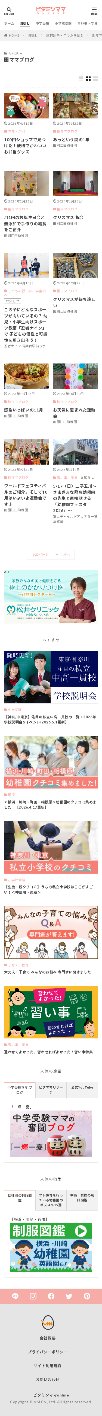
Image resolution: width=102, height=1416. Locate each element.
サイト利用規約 (47, 1365)
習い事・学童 (87, 23)
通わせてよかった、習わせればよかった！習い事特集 (48, 1052)
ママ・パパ (16, 131)
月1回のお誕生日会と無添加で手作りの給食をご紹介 (25, 223)
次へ (66, 555)
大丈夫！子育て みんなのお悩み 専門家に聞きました (47, 972)
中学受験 (42, 23)
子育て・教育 (18, 965)
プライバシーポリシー (47, 1352)
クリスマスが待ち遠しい (74, 302)
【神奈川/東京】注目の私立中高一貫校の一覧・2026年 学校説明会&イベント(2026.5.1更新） (50, 720)
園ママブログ (67, 131)
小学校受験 (63, 23)
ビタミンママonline (51, 1395)
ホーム (9, 23)
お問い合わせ (48, 1379)
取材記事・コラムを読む (65, 35)
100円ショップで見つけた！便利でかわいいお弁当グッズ (25, 145)
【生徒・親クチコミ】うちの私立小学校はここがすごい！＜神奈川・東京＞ (48, 889)
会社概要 (47, 1338)
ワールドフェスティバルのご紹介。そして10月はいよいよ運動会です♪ (26, 495)
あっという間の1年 (71, 139)
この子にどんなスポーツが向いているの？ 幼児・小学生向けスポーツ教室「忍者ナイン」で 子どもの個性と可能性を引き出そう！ (26, 325)
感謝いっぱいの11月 (23, 409)
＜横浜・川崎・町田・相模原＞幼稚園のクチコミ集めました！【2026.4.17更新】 (50, 805)
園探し (25, 23)
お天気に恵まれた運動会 (74, 413)
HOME (14, 35)
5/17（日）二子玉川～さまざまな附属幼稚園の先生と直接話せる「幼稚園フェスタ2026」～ (75, 498)
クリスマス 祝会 (68, 217)
